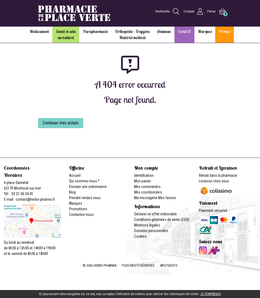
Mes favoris (167, 198)
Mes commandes (147, 186)
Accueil (75, 175)
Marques (75, 203)
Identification (144, 175)
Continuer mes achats (61, 122)
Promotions (78, 209)
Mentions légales (147, 225)
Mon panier (142, 181)
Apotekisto (169, 265)
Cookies (140, 236)
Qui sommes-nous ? (84, 181)
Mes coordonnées (148, 192)
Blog (72, 192)
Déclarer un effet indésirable (155, 214)
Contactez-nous (81, 214)
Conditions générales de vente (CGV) (161, 219)
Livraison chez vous (214, 181)
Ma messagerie (145, 198)
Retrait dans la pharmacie (218, 175)
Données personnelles (151, 231)
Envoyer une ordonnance (88, 186)
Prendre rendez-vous (85, 198)
